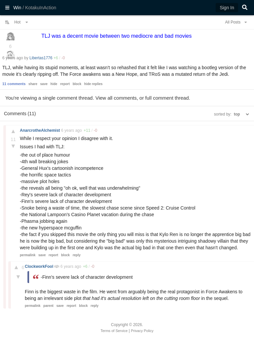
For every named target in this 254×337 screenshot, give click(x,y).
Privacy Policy (142, 331)
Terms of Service (114, 331)
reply (77, 255)
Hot (21, 22)
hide (54, 84)
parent (48, 306)
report (65, 84)
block (77, 84)
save (44, 84)
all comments (122, 98)
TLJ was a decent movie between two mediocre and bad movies (116, 36)
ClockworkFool (39, 266)
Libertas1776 (40, 58)
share (32, 84)
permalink (27, 255)
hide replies (93, 84)
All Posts (236, 22)
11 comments (13, 84)
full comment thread (167, 98)
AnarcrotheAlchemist (40, 130)
